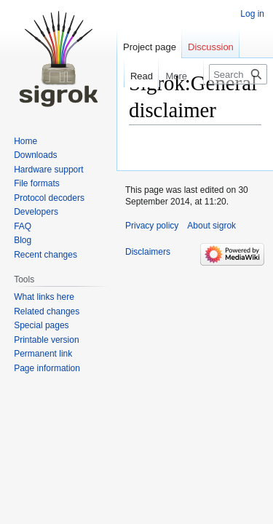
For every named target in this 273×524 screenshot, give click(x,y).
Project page (149, 46)
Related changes (46, 311)
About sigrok (211, 226)
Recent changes (45, 255)
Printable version (46, 340)
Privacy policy (151, 226)
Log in (252, 14)
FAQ (22, 226)
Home (25, 141)
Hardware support (48, 169)
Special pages (41, 325)
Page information (47, 368)
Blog (22, 240)
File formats (37, 183)
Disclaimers (147, 252)
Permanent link (43, 354)
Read (135, 76)
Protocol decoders (49, 198)
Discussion (211, 46)
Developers (36, 212)
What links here (44, 297)
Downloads (35, 155)
